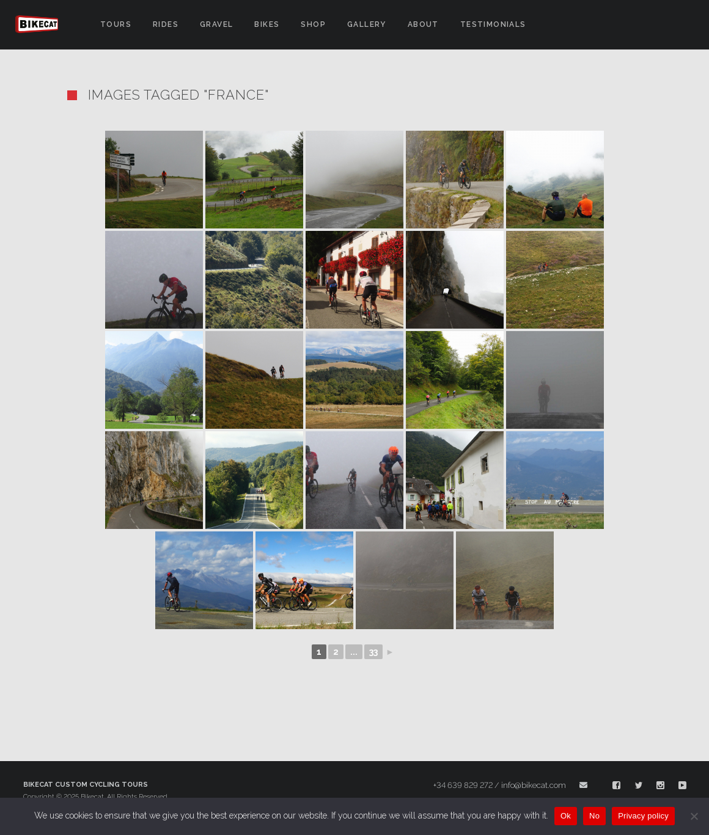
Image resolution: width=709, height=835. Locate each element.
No (594, 815)
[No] (694, 816)
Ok (565, 815)
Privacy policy (643, 815)
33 (373, 652)
